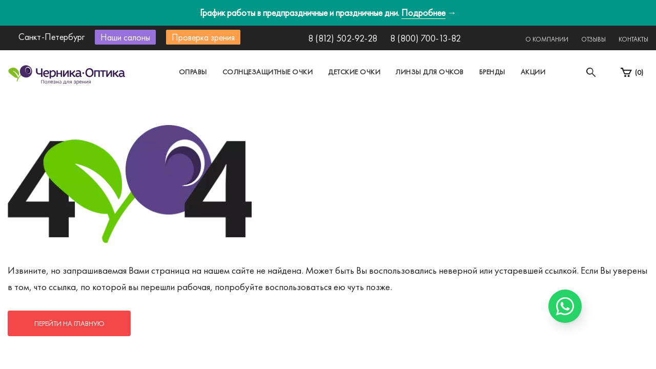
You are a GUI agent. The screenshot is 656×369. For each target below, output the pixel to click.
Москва (233, 79)
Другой (374, 79)
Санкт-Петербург (304, 79)
